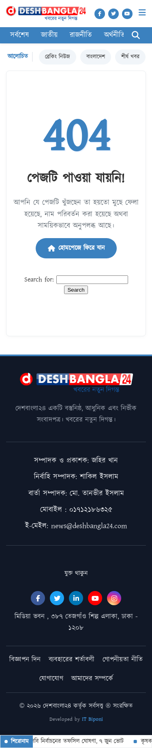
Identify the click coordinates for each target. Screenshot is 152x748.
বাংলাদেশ (95, 57)
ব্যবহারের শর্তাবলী (71, 659)
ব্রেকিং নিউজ (57, 57)
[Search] (136, 35)
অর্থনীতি (114, 35)
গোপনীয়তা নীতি (123, 659)
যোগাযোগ (51, 679)
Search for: (39, 279)
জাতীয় (49, 35)
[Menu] (142, 12)
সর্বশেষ (19, 35)
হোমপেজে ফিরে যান (76, 248)
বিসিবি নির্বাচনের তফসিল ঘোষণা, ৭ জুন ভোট (72, 741)
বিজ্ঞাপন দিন (25, 659)
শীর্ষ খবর (130, 57)
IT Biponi (92, 719)
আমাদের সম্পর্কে (92, 679)
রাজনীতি (81, 35)
